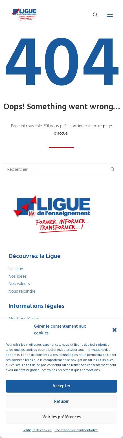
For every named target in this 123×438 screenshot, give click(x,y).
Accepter (61, 386)
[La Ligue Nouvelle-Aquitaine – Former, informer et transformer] (23, 15)
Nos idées (17, 276)
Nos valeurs (19, 284)
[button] (114, 330)
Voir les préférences (61, 417)
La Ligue (15, 269)
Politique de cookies (37, 430)
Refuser (61, 401)
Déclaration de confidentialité (76, 430)
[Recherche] (93, 14)
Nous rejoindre (22, 291)
